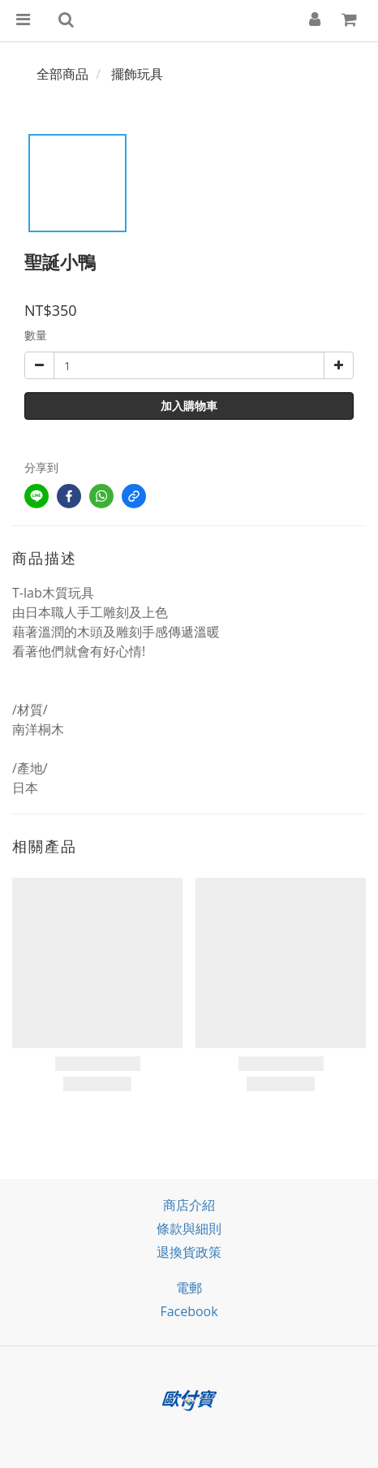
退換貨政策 (189, 1252)
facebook (188, 1311)
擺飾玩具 (137, 74)
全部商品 (62, 74)
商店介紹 (189, 1205)
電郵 (189, 1288)
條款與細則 (189, 1228)
